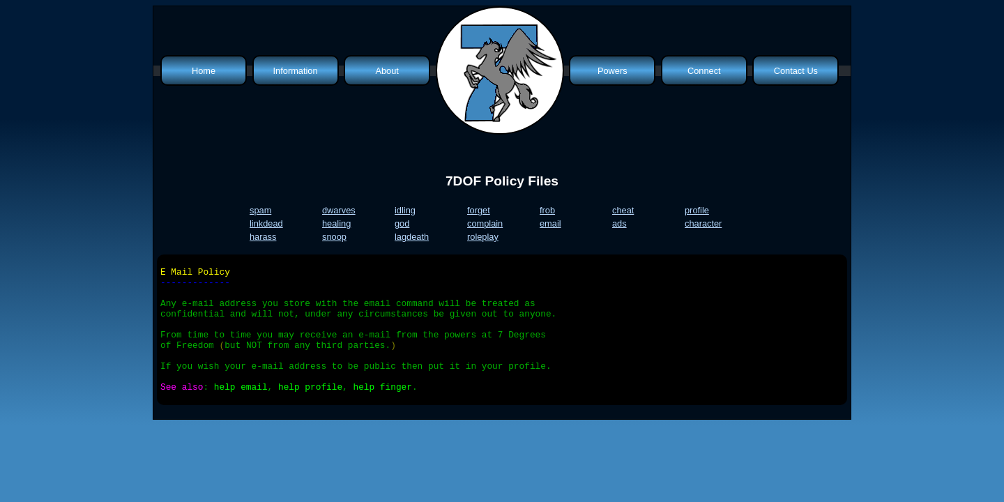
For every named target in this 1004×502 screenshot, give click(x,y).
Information (295, 71)
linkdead (266, 223)
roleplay (483, 236)
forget (478, 210)
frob (547, 210)
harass (263, 236)
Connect (704, 71)
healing (336, 223)
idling (405, 210)
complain (485, 223)
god (402, 223)
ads (619, 223)
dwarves (339, 210)
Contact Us (796, 71)
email (550, 223)
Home (203, 71)
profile (697, 210)
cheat (623, 210)
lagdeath (412, 236)
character (703, 223)
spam (260, 210)
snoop (334, 236)
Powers (613, 71)
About (386, 71)
